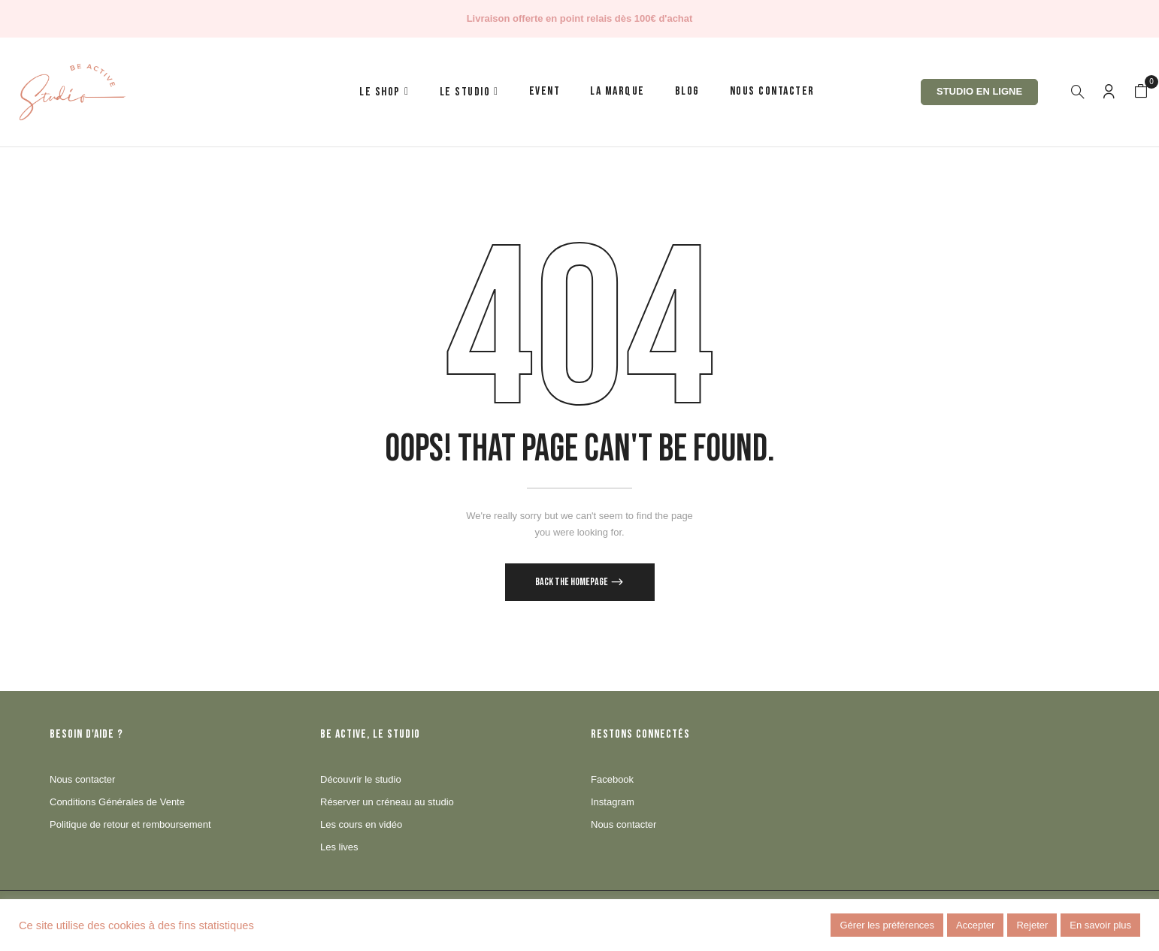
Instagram (612, 802)
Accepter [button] (975, 925)
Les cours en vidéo (361, 824)
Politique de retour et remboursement (130, 824)
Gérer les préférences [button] (887, 925)
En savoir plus (1100, 925)
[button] (1141, 92)
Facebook (612, 779)
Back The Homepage (572, 581)
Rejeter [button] (1032, 925)
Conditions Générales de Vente (117, 802)
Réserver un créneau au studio (387, 802)
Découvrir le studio (360, 779)
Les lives (339, 847)
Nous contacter (82, 779)
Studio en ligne (979, 91)
